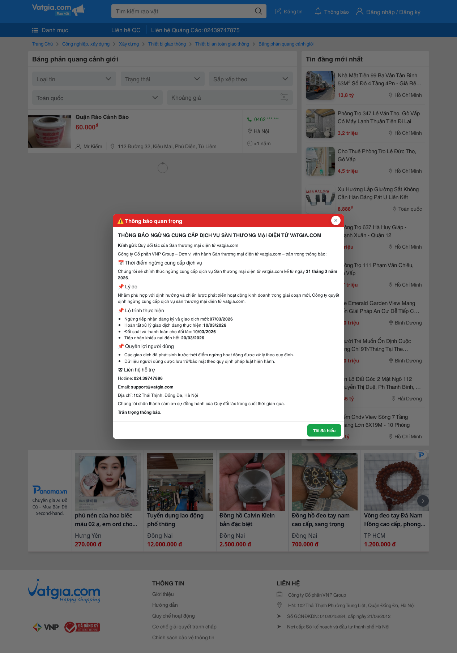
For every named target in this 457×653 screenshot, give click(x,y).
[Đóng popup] (336, 220)
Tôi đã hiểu (324, 430)
